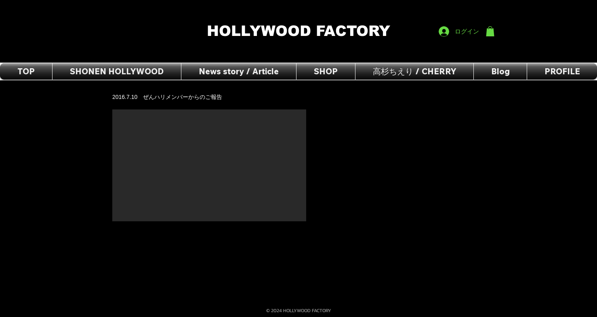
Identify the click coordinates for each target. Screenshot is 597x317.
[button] (490, 31)
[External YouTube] (209, 165)
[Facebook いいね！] (478, 8)
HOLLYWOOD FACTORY (301, 31)
